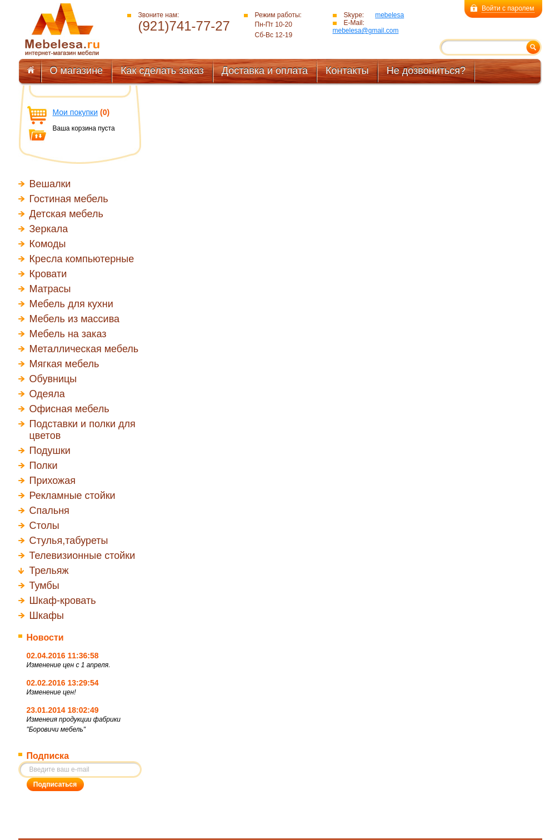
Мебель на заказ (68, 333)
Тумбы (44, 585)
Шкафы (46, 615)
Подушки (50, 450)
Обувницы (53, 378)
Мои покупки (75, 112)
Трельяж (49, 570)
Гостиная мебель (68, 198)
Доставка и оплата (265, 70)
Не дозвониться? (426, 70)
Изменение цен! (51, 692)
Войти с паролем (508, 8)
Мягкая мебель (64, 363)
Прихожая (52, 480)
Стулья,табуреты (68, 540)
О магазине (76, 70)
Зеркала (48, 228)
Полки (43, 465)
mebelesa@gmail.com (366, 30)
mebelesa (389, 15)
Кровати (48, 273)
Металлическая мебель (84, 348)
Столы (44, 525)
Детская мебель (66, 213)
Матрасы (50, 288)
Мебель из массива (74, 318)
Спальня (49, 510)
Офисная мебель (69, 408)
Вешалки (50, 183)
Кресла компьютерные (81, 258)
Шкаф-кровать (62, 600)
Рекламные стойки (72, 495)
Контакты (347, 70)
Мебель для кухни (71, 303)
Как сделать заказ (162, 70)
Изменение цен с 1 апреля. (69, 665)
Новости (45, 637)
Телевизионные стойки (82, 555)
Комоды (47, 243)
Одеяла (47, 393)
